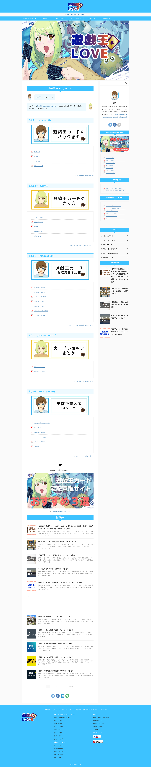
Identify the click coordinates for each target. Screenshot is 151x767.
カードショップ (60, 18)
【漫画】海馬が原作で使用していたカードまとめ (55, 643)
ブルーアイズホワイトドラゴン (42, 423)
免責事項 (78, 710)
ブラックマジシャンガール (41, 427)
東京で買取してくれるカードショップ (115, 190)
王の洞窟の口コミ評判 (39, 292)
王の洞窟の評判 (110, 160)
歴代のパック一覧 (38, 166)
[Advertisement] (60, 605)
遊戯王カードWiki (97, 726)
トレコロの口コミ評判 (39, 315)
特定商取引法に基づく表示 (90, 710)
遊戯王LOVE (40, 97)
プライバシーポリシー (68, 710)
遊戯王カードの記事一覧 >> (85, 175)
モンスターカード (76, 18)
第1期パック (37, 152)
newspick (121, 114)
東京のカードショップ (39, 367)
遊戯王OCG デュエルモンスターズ (102, 717)
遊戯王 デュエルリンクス (99, 723)
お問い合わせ (106, 18)
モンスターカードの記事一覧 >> (83, 456)
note (116, 114)
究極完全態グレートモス (40, 432)
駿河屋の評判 (109, 165)
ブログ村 (115, 117)
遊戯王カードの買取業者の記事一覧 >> (81, 325)
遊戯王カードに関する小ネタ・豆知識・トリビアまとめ (57, 541)
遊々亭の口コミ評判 (39, 306)
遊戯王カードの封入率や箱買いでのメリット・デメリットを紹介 (60, 582)
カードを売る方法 (38, 217)
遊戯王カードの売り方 (29, 18)
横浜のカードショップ (39, 371)
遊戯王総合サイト (97, 720)
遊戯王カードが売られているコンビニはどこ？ (54, 616)
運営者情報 (47, 710)
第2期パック (37, 156)
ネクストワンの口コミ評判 (41, 311)
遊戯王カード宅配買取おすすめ (62, 717)
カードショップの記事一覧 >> (84, 381)
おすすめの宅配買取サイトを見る (60, 512)
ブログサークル (107, 117)
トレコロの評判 (110, 170)
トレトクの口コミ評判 (39, 287)
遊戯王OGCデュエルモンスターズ (48, 106)
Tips (126, 114)
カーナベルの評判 (110, 163)
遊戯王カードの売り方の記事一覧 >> (82, 245)
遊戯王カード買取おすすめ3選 (74, 14)
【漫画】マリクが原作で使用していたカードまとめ (55, 630)
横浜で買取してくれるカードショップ (115, 188)
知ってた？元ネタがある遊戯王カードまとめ (53, 569)
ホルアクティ (37, 446)
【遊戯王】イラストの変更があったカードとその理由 (56, 555)
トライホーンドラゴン (39, 441)
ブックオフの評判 (110, 173)
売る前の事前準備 (38, 222)
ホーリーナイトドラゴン (40, 437)
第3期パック (37, 161)
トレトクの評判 (110, 158)
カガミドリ (95, 729)
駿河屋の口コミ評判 (39, 301)
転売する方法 (37, 236)
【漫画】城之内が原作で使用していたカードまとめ (55, 657)
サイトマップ (91, 18)
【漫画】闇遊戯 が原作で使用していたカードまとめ (56, 671)
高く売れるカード (38, 226)
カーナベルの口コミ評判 (40, 297)
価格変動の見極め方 (39, 231)
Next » (71, 686)
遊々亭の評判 (109, 168)
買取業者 (44, 18)
